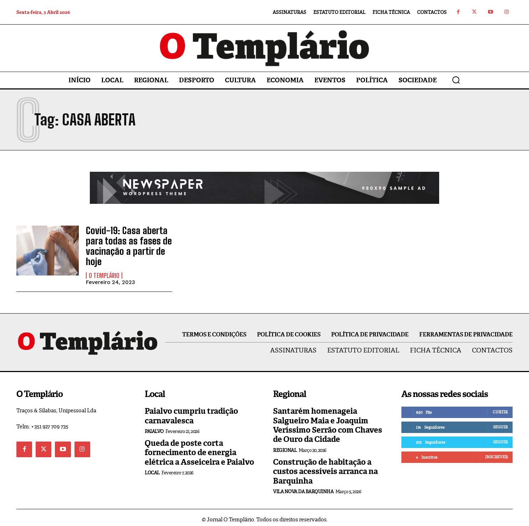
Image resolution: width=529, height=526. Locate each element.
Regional (285, 446)
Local (152, 469)
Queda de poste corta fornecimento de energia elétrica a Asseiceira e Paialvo (199, 449)
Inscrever (496, 453)
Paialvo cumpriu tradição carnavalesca (191, 412)
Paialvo (154, 428)
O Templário (104, 271)
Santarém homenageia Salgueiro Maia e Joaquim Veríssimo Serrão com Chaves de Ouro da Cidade (327, 421)
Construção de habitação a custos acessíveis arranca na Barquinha (325, 467)
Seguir (500, 423)
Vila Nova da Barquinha (303, 488)
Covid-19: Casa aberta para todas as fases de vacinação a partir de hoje (125, 244)
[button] (455, 79)
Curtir (500, 408)
